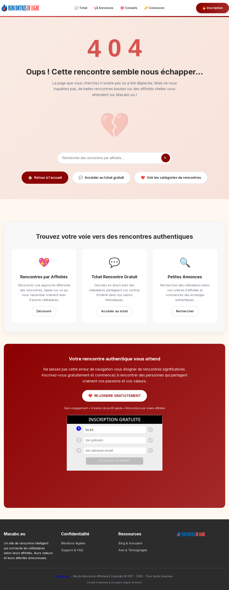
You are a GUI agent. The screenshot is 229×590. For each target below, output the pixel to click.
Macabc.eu (63, 576)
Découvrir (44, 311)
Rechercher (185, 311)
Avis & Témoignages (132, 550)
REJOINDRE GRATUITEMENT (114, 395)
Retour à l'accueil (45, 177)
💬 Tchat (81, 8)
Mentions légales (73, 543)
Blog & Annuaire (130, 543)
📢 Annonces (103, 8)
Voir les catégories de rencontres (171, 177)
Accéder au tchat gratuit (101, 177)
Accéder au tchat (114, 311)
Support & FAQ (72, 550)
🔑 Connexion (154, 8)
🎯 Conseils (128, 8)
